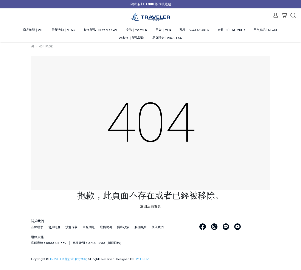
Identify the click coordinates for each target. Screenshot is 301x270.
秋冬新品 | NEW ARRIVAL (101, 30)
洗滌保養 (71, 227)
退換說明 (106, 227)
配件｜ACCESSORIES (194, 30)
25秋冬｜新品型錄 (131, 38)
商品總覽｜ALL (33, 30)
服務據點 (140, 227)
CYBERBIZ (142, 259)
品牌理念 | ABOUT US (167, 38)
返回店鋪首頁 (150, 206)
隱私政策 (123, 227)
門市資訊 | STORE (265, 30)
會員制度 (54, 227)
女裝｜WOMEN (136, 30)
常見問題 (89, 227)
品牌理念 (37, 227)
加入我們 (158, 227)
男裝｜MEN (163, 30)
